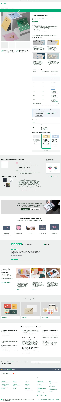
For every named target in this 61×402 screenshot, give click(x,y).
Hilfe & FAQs (45, 6)
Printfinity (38, 391)
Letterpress (27, 387)
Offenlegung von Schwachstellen (52, 391)
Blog (41, 6)
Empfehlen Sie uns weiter (53, 389)
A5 (2, 336)
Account (44, 3)
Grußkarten (15, 384)
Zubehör (28, 6)
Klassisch (3, 350)
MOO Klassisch (27, 385)
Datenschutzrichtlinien (44, 399)
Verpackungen (39, 394)
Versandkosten (37, 19)
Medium (3, 335)
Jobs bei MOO (39, 385)
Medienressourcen (40, 381)
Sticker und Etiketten (16, 385)
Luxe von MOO (3, 385)
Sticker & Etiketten (14, 6)
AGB (38, 399)
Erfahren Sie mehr (39, 115)
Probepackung (39, 3)
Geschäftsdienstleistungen (35, 6)
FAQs (50, 385)
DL (2, 334)
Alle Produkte (3, 380)
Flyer (19, 6)
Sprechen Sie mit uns (35, 209)
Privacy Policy (46, 363)
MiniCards (3, 388)
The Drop (38, 387)
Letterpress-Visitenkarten (5, 384)
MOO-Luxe (27, 381)
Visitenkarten (3, 6)
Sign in (47, 3)
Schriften (49, 399)
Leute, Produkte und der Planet (42, 382)
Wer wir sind (39, 384)
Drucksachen (23, 6)
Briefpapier (15, 387)
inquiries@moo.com (54, 112)
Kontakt (50, 380)
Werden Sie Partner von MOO (42, 395)
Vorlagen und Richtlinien (54, 176)
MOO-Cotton (27, 384)
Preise (50, 381)
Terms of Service (51, 363)
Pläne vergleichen (25, 209)
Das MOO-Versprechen (41, 392)
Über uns (38, 380)
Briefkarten (15, 382)
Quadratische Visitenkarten (5, 382)
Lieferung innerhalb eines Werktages (53, 383)
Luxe (23, 333)
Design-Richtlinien (52, 386)
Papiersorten (27, 380)
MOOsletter (15, 361)
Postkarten (8, 6)
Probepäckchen (27, 388)
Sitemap (53, 399)
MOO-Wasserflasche (4, 387)
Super (23, 330)
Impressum (57, 399)
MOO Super (27, 382)
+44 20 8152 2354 (46, 113)
